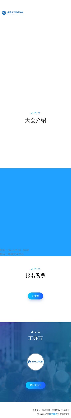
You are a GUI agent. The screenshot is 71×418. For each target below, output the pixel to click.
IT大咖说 (53, 414)
